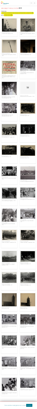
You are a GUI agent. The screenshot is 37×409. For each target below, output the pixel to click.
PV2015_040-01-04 (4, 367)
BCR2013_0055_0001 (5, 155)
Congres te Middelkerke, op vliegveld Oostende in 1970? (8, 264)
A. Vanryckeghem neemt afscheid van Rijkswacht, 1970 (27, 73)
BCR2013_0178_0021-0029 (24, 241)
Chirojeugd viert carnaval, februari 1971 (27, 199)
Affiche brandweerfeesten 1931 (25, 54)
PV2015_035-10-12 (4, 346)
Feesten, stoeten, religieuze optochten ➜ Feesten (17, 12)
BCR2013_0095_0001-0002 (24, 156)
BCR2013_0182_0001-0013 (24, 284)
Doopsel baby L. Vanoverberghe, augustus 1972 (9, 369)
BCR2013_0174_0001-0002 (24, 95)
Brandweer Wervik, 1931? (24, 157)
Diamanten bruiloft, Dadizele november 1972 (9, 348)
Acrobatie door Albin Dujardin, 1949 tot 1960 (27, 34)
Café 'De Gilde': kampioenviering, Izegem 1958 (9, 178)
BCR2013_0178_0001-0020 (6, 241)
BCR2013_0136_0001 (23, 114)
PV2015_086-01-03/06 (23, 180)
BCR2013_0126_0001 (23, 307)
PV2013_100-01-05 (4, 113)
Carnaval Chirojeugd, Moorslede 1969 (27, 181)
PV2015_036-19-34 (4, 391)
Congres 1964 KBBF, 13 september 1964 (9, 242)
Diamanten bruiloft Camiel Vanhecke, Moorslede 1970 (27, 327)
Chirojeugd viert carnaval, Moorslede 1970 (26, 221)
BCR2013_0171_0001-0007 (6, 263)
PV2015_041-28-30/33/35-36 (24, 367)
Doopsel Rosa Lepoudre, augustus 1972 (27, 389)
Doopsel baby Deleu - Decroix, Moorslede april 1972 (27, 348)
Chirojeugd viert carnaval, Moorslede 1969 (8, 224)
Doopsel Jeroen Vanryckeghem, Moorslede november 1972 (9, 393)
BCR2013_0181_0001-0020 (24, 262)
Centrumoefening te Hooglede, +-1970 (8, 200)
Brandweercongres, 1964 (24, 115)
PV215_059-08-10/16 (5, 325)
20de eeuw (8, 15)
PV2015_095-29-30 (23, 71)
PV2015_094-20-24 (23, 325)
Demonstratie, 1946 (5, 308)
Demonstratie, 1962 (23, 308)
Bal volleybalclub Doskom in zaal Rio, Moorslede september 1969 (8, 97)
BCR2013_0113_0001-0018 (6, 53)
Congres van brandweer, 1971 (25, 263)
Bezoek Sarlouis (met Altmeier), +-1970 (27, 96)
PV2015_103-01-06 (23, 219)
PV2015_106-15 (4, 95)
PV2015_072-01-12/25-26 (24, 198)
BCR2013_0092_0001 (23, 53)
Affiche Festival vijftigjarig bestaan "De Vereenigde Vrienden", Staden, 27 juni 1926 (8, 76)
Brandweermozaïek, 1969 (25, 136)
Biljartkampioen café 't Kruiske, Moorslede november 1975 (7, 115)
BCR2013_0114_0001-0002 (6, 32)
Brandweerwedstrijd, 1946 (6, 156)
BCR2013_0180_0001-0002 (6, 199)
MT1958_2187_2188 (5, 177)
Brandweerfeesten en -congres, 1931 (8, 137)
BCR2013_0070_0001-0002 (6, 307)
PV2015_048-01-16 (23, 346)
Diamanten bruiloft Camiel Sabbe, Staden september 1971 (9, 327)
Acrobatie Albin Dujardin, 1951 (7, 33)
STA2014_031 (4, 74)
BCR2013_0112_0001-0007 (24, 32)
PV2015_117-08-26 (4, 222)
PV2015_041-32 (22, 388)
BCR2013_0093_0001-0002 (6, 136)
